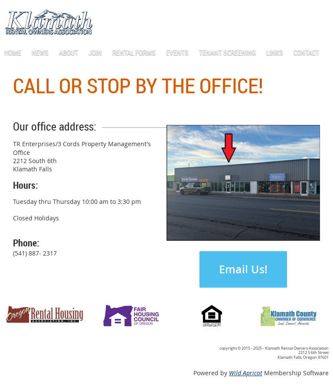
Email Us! (243, 269)
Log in (290, 13)
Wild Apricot (245, 373)
